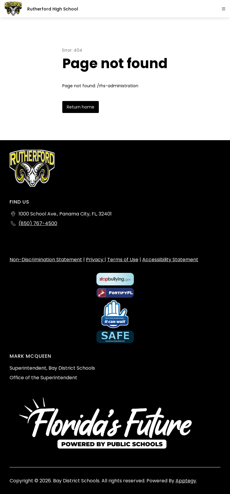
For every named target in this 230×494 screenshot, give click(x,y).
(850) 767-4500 (38, 223)
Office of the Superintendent (43, 377)
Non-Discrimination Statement (46, 259)
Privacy (95, 259)
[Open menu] (223, 8)
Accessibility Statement (170, 259)
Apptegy (185, 480)
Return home (80, 107)
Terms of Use (122, 259)
